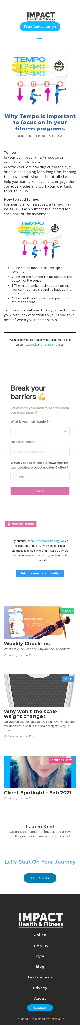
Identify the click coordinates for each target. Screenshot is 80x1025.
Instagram (49, 344)
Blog (40, 967)
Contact (40, 1007)
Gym (40, 956)
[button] (40, 38)
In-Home (30, 555)
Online (40, 935)
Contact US (40, 878)
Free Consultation (40, 27)
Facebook (30, 344)
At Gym (46, 555)
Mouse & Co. (57, 1018)
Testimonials (40, 977)
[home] (40, 12)
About (40, 998)
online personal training (45, 541)
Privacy (40, 988)
